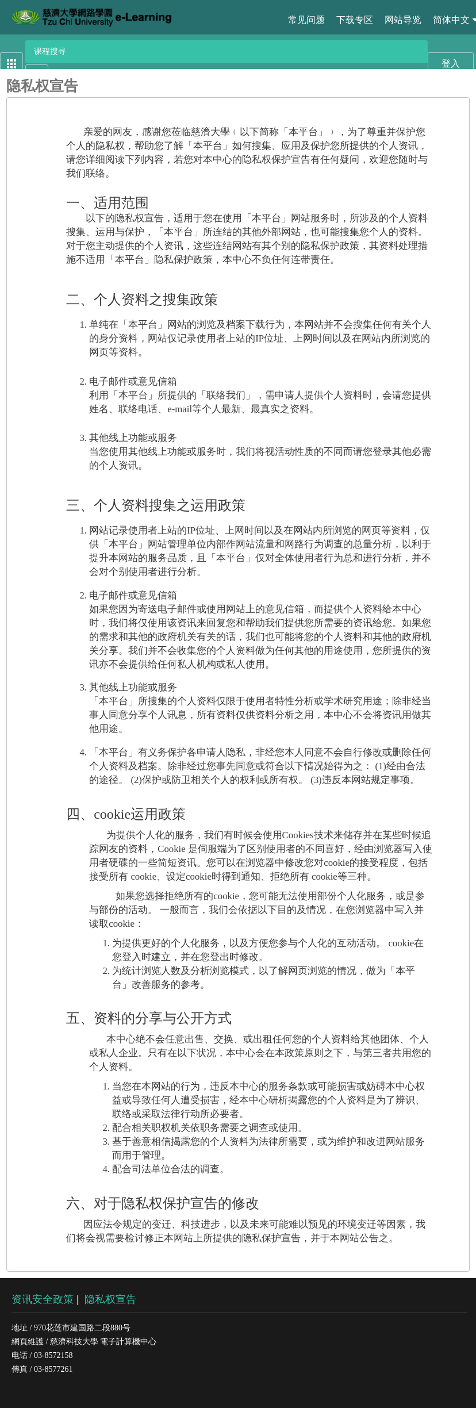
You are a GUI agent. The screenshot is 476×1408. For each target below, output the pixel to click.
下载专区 (354, 20)
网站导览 (403, 20)
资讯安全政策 (42, 1299)
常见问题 (306, 20)
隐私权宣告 (110, 1299)
